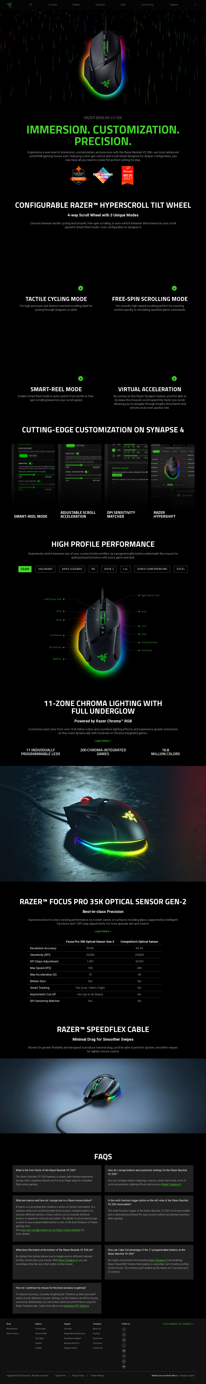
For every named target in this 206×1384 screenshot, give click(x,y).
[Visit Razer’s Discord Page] (124, 1366)
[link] (9, 5)
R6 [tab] (93, 569)
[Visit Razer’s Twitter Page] (124, 1345)
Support (67, 1324)
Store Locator (12, 1333)
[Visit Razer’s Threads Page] (124, 1340)
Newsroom (98, 1338)
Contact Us (98, 1348)
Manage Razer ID (71, 1343)
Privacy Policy (78, 1376)
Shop (8, 1324)
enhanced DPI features (76, 1305)
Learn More (103, 740)
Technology (40, 1329)
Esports (38, 1343)
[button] (196, 5)
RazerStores (12, 1329)
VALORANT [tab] (45, 569)
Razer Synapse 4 (171, 1184)
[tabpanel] (103, 640)
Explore (38, 1324)
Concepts (39, 1338)
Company (97, 1324)
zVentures (97, 1343)
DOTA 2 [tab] (109, 569)
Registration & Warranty (74, 1333)
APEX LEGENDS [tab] (72, 569)
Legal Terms (60, 1376)
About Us (97, 1329)
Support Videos (70, 1348)
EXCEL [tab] (181, 569)
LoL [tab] (125, 569)
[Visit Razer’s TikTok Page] (124, 1356)
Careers (96, 1333)
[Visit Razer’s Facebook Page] (124, 1329)
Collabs (38, 1348)
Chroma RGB (41, 1333)
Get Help (67, 1329)
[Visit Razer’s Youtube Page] (124, 1350)
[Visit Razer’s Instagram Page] (124, 1335)
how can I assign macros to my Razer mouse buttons (50, 1230)
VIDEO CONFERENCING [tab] (152, 569)
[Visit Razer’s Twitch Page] (124, 1361)
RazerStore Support (72, 1338)
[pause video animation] (80, 288)
